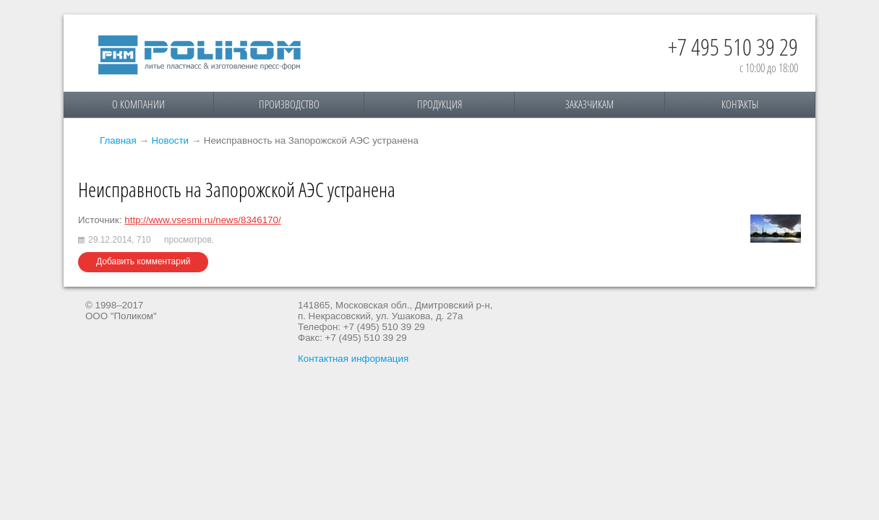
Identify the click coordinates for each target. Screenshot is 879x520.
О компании (138, 104)
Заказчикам (589, 104)
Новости (170, 140)
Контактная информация (353, 358)
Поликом (199, 54)
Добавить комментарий (143, 261)
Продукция (439, 104)
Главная (118, 140)
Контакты (739, 104)
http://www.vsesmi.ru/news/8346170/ (202, 219)
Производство (289, 104)
